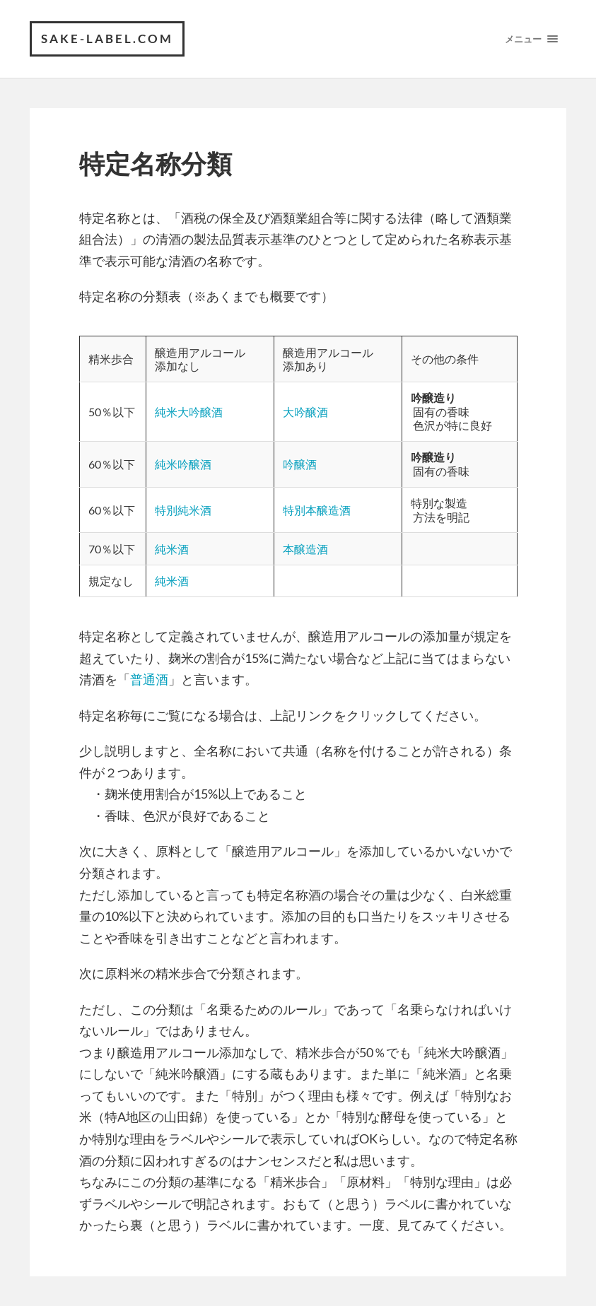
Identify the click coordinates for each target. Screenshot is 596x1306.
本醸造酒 (305, 548)
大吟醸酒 (305, 411)
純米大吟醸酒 (189, 411)
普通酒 (149, 679)
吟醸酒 (300, 464)
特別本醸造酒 (317, 510)
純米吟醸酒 (183, 464)
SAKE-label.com (107, 38)
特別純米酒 (183, 510)
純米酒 (172, 548)
